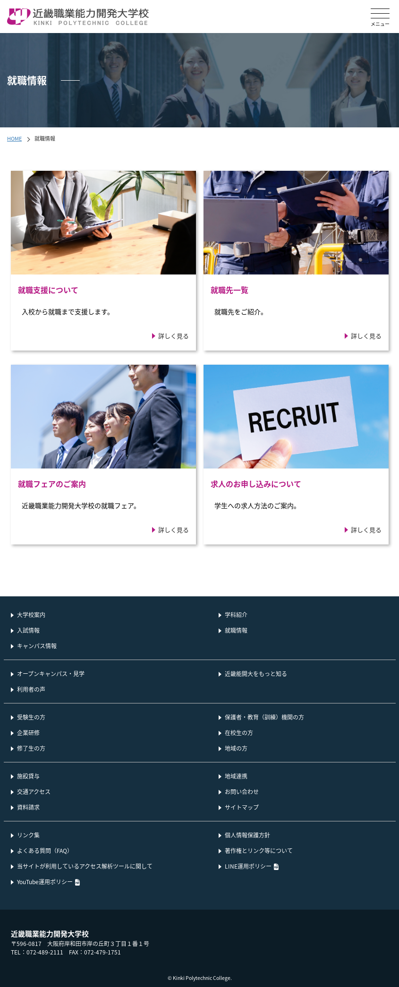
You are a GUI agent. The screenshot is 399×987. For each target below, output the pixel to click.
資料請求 (28, 807)
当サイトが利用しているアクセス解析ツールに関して (85, 866)
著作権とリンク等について (259, 850)
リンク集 (28, 835)
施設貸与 (28, 776)
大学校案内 (31, 615)
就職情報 (236, 630)
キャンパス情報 (37, 646)
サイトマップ (242, 807)
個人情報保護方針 (247, 835)
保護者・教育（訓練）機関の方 (264, 717)
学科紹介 (236, 615)
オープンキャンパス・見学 (51, 673)
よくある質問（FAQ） (45, 850)
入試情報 (28, 630)
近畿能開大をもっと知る (256, 673)
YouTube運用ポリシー (45, 882)
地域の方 (236, 748)
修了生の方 (31, 748)
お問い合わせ (242, 791)
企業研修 (28, 732)
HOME (14, 138)
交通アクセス (34, 791)
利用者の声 (31, 689)
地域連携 (236, 776)
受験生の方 (31, 717)
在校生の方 (239, 732)
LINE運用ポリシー (248, 866)
